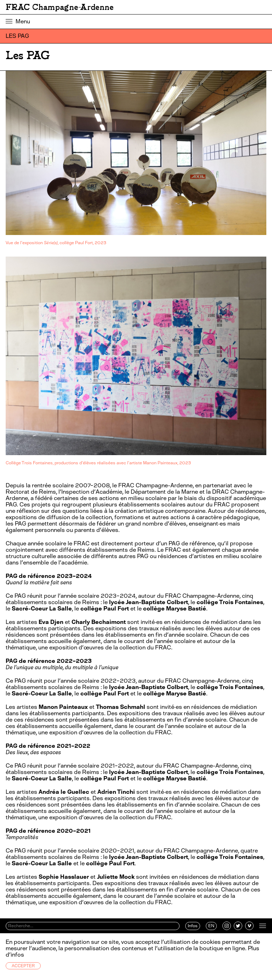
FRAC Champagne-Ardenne (60, 7)
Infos (193, 925)
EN (211, 925)
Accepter (23, 965)
